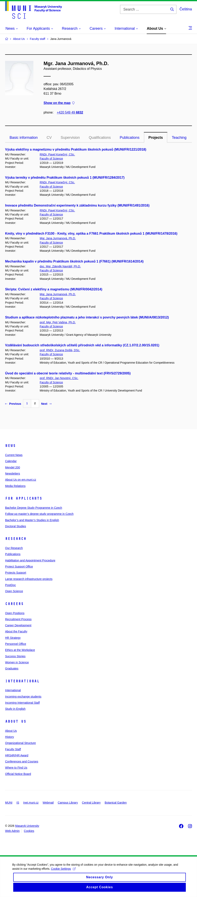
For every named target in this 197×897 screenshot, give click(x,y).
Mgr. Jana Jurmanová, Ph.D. (58, 238)
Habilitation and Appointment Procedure (30, 560)
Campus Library (68, 802)
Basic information (24, 138)
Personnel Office (15, 643)
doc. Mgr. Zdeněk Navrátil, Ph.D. (60, 266)
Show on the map (59, 103)
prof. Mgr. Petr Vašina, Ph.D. (58, 322)
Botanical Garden (116, 802)
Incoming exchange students (23, 696)
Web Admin (12, 830)
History (9, 736)
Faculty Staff (13, 749)
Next (46, 403)
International (22, 681)
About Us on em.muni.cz (20, 479)
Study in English (15, 708)
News (10, 445)
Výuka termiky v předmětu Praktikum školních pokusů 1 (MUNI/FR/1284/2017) (65, 177)
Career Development (18, 625)
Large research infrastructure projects (29, 579)
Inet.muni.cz (30, 802)
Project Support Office (19, 566)
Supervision (70, 138)
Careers (14, 604)
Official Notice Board (18, 774)
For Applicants (23, 498)
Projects (155, 138)
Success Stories (15, 656)
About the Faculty (16, 631)
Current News (14, 455)
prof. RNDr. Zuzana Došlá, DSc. (60, 350)
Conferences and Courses (21, 761)
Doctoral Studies (15, 526)
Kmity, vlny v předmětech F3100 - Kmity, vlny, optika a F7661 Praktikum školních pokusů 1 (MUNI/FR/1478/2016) (91, 233)
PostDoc (10, 585)
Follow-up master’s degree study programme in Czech (39, 513)
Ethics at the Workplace (20, 650)
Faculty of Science (51, 158)
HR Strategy (13, 637)
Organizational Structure (20, 743)
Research (15, 538)
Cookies (29, 830)
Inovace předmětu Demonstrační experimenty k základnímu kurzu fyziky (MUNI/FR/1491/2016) (77, 205)
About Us (15, 721)
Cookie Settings (63, 873)
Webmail (48, 802)
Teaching (179, 138)
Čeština (185, 9)
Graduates (11, 668)
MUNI (8, 802)
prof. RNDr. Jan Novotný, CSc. (59, 378)
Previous (13, 403)
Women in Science (17, 662)
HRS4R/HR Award (16, 755)
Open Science (14, 591)
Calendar (11, 461)
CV (49, 138)
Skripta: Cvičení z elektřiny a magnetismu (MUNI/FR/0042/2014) (53, 289)
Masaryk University (27, 825)
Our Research (14, 548)
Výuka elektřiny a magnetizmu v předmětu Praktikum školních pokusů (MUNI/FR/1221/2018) (75, 149)
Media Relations (15, 486)
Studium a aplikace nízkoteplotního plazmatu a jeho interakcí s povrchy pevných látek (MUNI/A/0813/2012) (87, 317)
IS (17, 802)
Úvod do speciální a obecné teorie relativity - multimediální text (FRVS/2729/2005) (68, 373)
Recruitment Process (18, 619)
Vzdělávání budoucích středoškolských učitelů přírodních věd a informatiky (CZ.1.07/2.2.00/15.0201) (82, 345)
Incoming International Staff (22, 702)
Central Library (91, 802)
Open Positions (14, 613)
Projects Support (15, 572)
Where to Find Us (16, 767)
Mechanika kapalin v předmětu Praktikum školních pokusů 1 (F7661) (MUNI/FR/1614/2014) (74, 261)
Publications (129, 138)
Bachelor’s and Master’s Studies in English (32, 520)
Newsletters (12, 473)
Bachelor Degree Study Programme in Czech (33, 507)
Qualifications (100, 138)
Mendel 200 (12, 467)
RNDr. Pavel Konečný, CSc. (57, 154)
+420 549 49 (70, 112)
